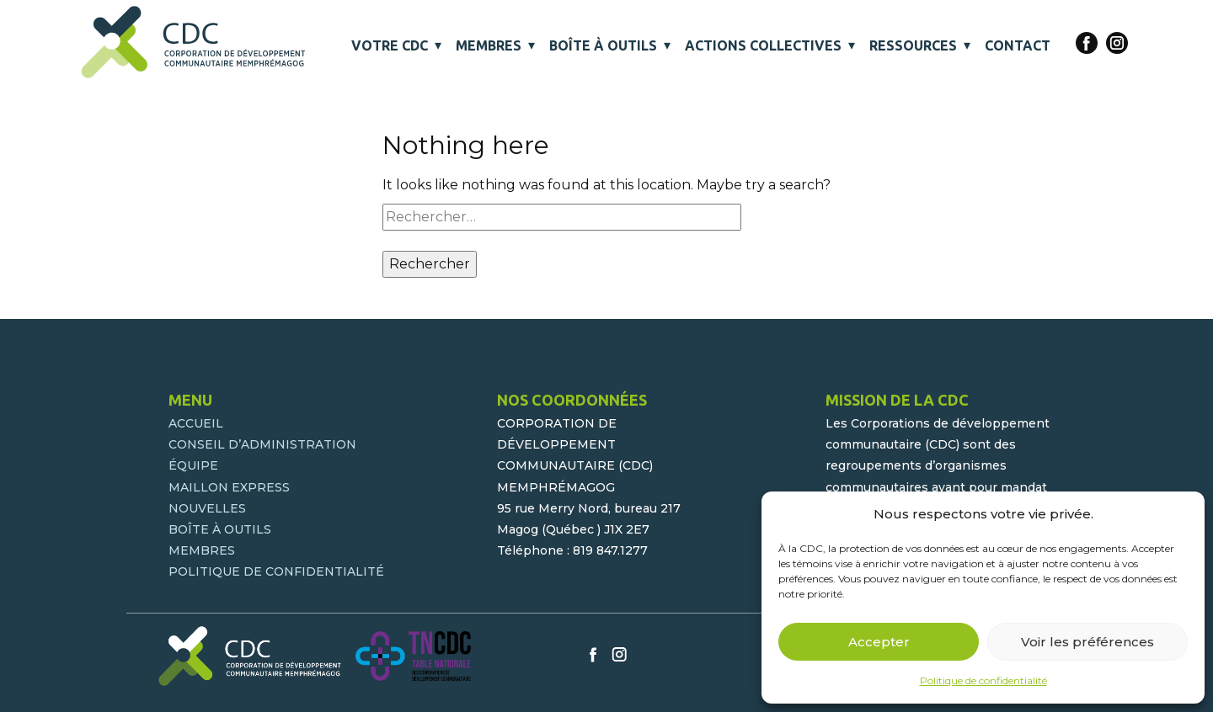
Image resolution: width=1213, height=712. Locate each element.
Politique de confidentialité (983, 680)
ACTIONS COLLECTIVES (763, 45)
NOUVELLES (207, 508)
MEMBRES (488, 45)
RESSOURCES (913, 45)
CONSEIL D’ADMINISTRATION (262, 444)
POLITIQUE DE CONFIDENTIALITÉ (276, 571)
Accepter (879, 642)
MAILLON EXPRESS (229, 487)
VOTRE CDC (389, 45)
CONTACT (1017, 45)
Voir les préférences (1087, 642)
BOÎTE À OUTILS (603, 45)
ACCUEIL (195, 423)
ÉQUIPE (193, 465)
